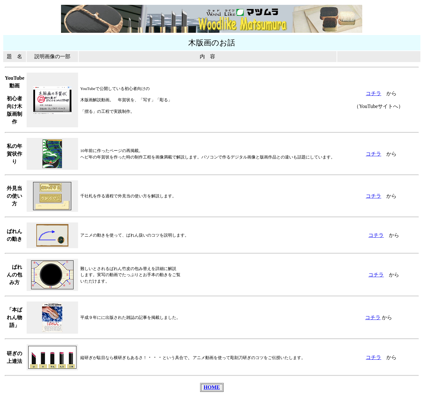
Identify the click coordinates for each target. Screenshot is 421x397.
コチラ (373, 93)
